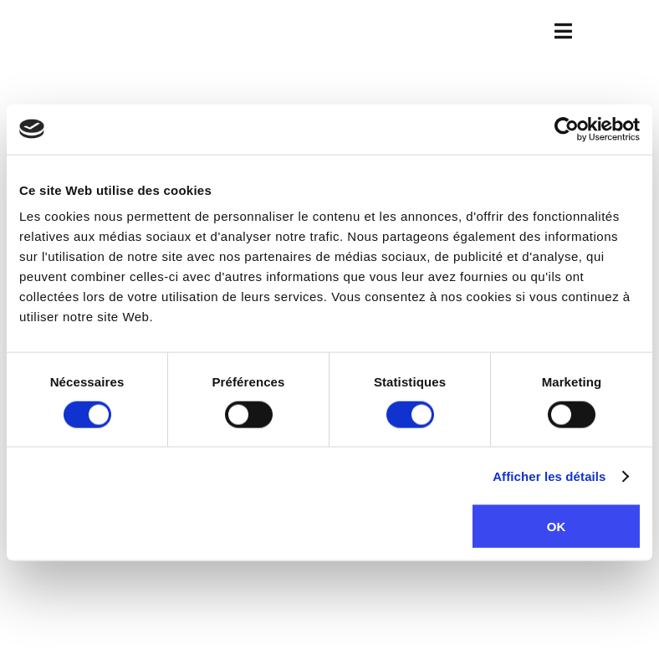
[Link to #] (563, 31)
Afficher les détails (549, 475)
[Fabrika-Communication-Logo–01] (330, 28)
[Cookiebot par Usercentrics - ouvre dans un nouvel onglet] (566, 128)
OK (556, 526)
